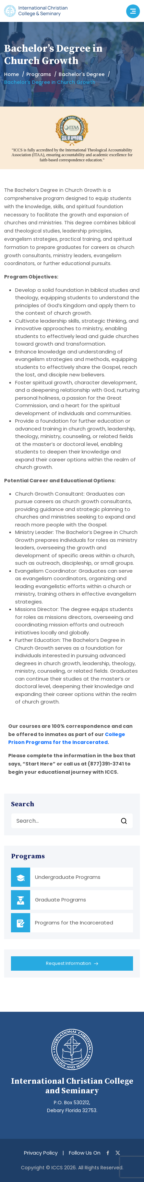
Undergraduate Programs (67, 877)
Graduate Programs (60, 899)
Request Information (72, 964)
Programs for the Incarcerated (74, 922)
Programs (38, 74)
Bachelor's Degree (82, 74)
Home (11, 74)
